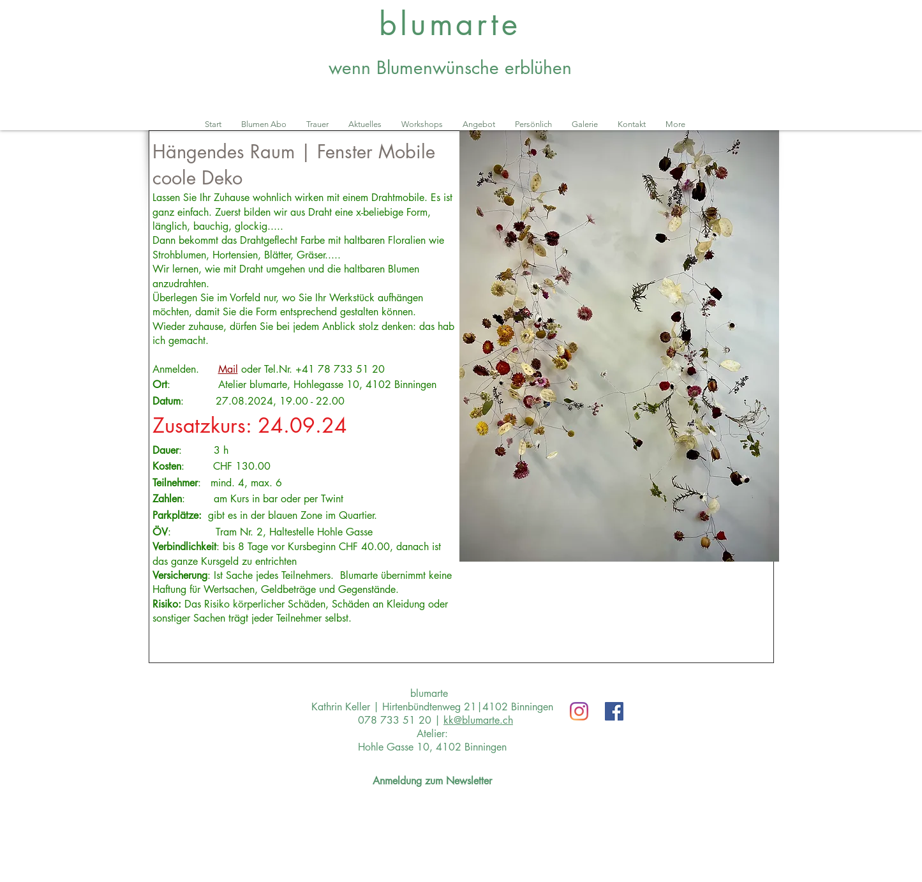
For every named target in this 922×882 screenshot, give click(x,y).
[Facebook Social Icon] (614, 711)
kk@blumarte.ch (478, 720)
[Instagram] (579, 711)
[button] (619, 346)
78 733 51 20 (350, 369)
